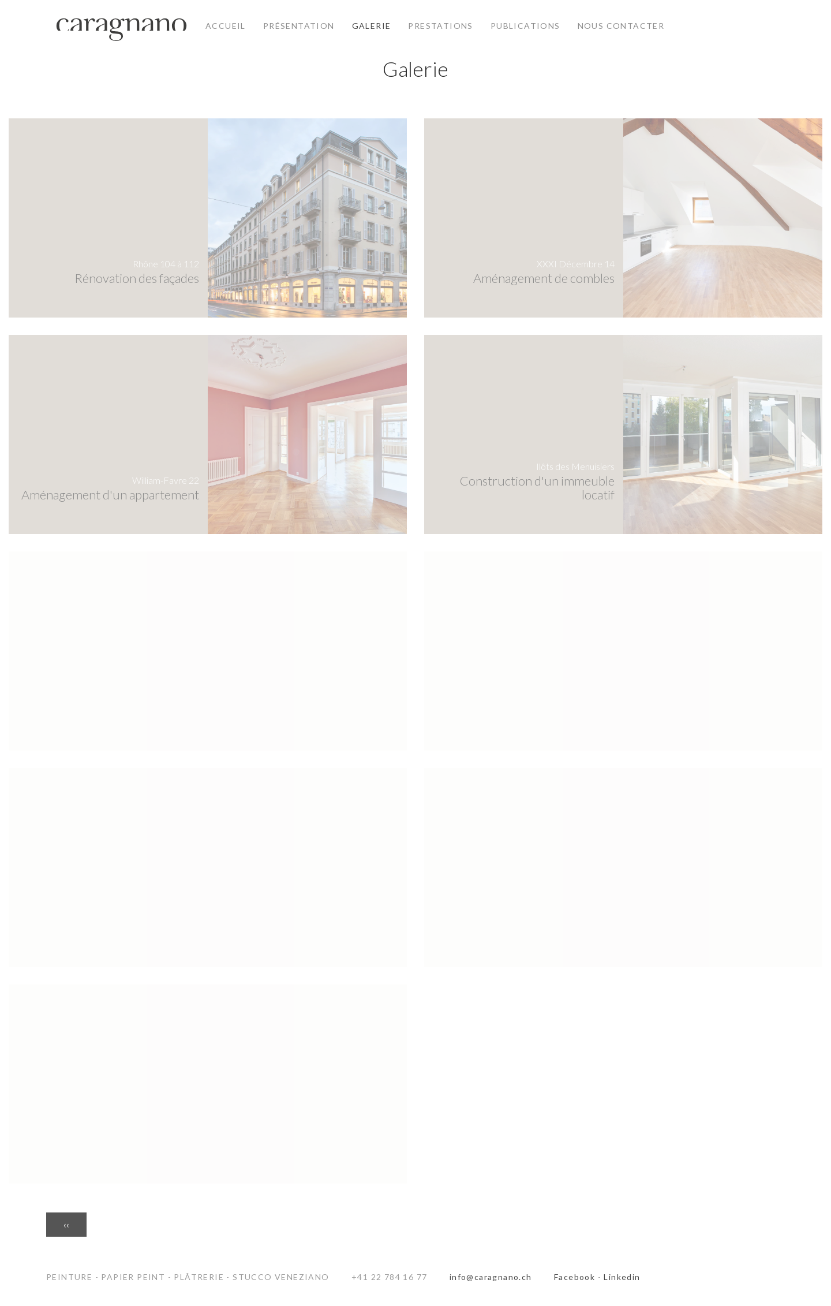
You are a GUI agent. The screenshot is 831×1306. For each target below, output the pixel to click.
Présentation (299, 26)
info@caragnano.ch (491, 1277)
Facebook (574, 1277)
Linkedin (622, 1277)
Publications (525, 26)
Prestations (440, 26)
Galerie (371, 26)
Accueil (225, 26)
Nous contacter (621, 26)
